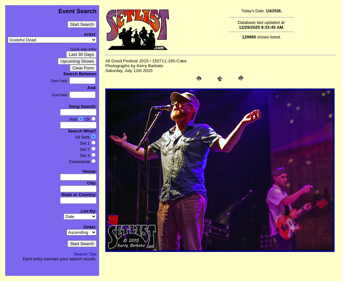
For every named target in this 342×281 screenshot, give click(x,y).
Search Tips (85, 254)
